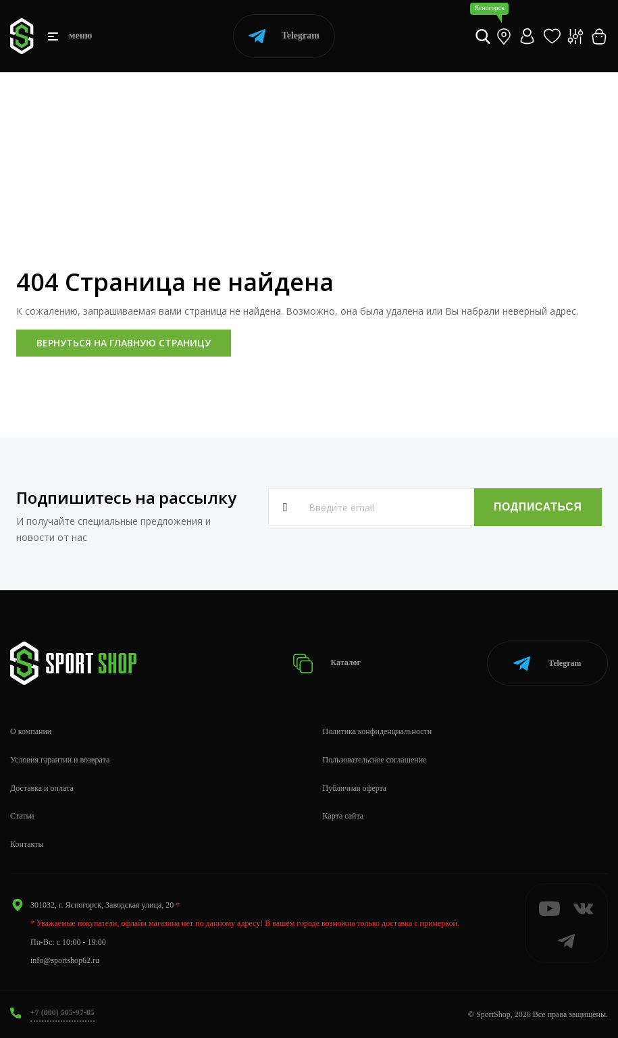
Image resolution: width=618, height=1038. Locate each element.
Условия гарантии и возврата (59, 759)
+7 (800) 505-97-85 (62, 1011)
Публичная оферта (355, 787)
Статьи (22, 816)
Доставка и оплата (42, 787)
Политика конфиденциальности (377, 730)
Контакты (27, 843)
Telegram (284, 36)
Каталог (327, 662)
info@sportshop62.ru (64, 959)
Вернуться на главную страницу (123, 342)
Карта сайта (343, 816)
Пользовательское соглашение (375, 759)
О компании (30, 730)
